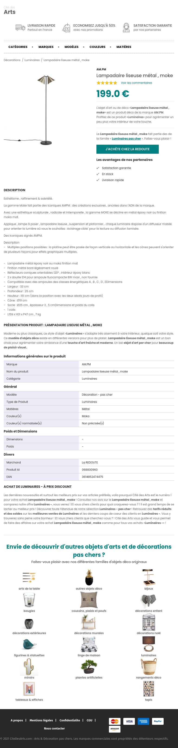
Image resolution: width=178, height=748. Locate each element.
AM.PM (158, 112)
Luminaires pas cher (126, 139)
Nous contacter (54, 728)
